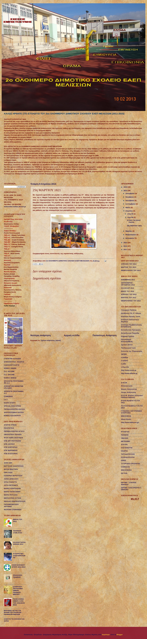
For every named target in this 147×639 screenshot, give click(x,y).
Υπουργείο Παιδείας (128, 310)
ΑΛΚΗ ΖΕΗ (8, 463)
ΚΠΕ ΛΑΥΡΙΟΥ (9, 444)
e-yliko (123, 364)
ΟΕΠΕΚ (124, 354)
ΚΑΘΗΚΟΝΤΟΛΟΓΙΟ (11, 365)
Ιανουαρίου (130, 238)
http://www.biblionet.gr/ (130, 422)
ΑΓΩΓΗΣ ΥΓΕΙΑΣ (10, 425)
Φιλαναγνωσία (126, 386)
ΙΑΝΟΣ (123, 460)
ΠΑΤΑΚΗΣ (125, 435)
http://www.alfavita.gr (129, 373)
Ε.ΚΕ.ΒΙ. (124, 383)
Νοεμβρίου (129, 197)
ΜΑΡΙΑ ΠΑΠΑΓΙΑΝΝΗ (12, 492)
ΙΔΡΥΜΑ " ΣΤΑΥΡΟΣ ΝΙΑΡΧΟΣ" (128, 483)
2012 (126, 246)
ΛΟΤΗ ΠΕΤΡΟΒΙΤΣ (11, 485)
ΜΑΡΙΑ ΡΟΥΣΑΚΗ (10, 495)
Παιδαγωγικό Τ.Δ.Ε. (128, 348)
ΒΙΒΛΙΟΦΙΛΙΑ (126, 416)
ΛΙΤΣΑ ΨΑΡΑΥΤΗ (10, 482)
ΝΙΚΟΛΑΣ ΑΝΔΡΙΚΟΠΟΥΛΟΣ (15, 501)
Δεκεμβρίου (130, 193)
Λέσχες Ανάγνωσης (128, 392)
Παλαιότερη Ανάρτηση (105, 335)
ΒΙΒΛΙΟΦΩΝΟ (126, 470)
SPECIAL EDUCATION (12, 406)
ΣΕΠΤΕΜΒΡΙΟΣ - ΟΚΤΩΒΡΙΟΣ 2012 (128, 284)
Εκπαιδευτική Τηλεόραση (131, 330)
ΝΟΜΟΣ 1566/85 (10, 368)
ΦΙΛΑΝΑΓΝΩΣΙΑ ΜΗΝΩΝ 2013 (19, 543)
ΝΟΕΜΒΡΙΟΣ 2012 (128, 280)
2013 (126, 242)
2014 (126, 190)
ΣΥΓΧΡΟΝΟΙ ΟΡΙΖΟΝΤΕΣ (130, 464)
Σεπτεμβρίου (130, 204)
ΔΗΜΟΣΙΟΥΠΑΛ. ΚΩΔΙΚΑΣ (14, 362)
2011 (126, 249)
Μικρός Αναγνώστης (129, 389)
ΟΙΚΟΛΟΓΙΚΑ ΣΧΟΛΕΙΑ (13, 434)
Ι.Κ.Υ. (6, 399)
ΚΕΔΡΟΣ (124, 451)
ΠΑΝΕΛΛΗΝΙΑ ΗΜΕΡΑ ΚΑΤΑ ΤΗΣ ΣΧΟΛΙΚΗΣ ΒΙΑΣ (19, 602)
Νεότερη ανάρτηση (40, 335)
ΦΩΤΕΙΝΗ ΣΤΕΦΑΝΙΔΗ (12, 509)
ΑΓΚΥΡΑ (124, 444)
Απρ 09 (130, 217)
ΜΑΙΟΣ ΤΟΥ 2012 (127, 291)
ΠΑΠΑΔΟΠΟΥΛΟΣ (128, 454)
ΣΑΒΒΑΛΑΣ (125, 467)
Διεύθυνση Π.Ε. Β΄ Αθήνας (131, 313)
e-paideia (124, 357)
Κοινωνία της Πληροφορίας (131, 351)
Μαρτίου (128, 231)
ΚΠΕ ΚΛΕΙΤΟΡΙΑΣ (10, 447)
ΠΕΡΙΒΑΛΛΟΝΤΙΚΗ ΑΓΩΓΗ (14, 431)
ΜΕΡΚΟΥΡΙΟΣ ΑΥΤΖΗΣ (12, 498)
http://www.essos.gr (128, 370)
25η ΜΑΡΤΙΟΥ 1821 (134, 226)
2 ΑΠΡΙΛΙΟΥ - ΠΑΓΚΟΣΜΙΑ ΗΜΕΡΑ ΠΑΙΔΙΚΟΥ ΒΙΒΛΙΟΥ (18, 590)
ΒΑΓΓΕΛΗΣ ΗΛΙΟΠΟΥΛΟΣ (14, 466)
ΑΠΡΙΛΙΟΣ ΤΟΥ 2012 (128, 294)
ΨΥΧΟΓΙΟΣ (125, 432)
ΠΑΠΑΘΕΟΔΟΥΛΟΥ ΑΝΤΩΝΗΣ (11, 505)
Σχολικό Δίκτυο (127, 345)
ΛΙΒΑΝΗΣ (124, 438)
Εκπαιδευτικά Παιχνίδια (130, 333)
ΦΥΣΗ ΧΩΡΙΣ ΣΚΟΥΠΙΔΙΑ (13, 438)
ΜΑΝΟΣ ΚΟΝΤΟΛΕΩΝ (12, 488)
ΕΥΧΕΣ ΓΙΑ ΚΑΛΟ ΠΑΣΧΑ (133, 221)
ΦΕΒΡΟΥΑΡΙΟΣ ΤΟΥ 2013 (131, 270)
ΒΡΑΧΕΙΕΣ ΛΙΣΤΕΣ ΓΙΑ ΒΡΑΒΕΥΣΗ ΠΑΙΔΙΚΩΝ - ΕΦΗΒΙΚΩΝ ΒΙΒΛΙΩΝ (13, 612)
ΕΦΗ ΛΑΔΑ (8, 472)
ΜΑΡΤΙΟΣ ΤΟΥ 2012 (128, 297)
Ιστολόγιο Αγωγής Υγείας (130, 316)
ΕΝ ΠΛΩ (124, 473)
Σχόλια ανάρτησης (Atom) (51, 340)
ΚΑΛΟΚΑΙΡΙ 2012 (127, 288)
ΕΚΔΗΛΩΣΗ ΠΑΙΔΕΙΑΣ (17, 576)
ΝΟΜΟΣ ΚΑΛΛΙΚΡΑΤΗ (12, 416)
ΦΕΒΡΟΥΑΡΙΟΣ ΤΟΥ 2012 (131, 301)
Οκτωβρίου (130, 200)
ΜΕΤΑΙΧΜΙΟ (125, 441)
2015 (126, 187)
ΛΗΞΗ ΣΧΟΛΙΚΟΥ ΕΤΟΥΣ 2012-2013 (18, 566)
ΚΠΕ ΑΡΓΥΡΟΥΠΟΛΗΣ (12, 441)
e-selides (124, 361)
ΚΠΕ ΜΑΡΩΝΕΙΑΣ (11, 450)
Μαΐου (128, 207)
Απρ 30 (130, 214)
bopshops (106, 634)
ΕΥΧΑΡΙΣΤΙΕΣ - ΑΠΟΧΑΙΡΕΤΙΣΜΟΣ (19, 555)
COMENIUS (8, 396)
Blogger (120, 634)
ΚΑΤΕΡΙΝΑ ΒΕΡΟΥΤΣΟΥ (13, 476)
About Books (126, 419)
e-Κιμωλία (125, 367)
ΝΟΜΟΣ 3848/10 (10, 378)
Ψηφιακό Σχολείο (127, 336)
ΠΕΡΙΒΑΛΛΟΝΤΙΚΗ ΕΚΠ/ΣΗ (14, 409)
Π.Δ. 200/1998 (9, 375)
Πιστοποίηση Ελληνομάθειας (127, 340)
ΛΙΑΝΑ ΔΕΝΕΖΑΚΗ (11, 479)
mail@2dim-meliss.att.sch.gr (15, 206)
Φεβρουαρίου (130, 235)
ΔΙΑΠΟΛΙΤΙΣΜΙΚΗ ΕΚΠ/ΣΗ (14, 412)
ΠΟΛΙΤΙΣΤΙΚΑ (9, 428)
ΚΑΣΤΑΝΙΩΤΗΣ (127, 448)
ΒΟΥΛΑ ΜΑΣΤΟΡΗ (11, 469)
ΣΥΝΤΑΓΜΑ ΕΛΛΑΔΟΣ (12, 359)
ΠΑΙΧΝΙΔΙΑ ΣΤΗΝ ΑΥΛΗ (17, 532)
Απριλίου (129, 211)
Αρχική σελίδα (71, 335)
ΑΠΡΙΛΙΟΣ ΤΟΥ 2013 (128, 264)
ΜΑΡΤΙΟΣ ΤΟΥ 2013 (128, 267)
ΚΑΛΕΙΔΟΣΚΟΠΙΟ (128, 457)
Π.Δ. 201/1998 (9, 371)
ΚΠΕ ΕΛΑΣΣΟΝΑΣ (11, 453)
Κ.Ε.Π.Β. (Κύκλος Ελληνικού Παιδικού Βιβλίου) (132, 396)
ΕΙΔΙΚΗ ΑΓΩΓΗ (9, 403)
